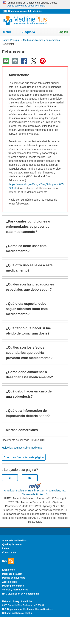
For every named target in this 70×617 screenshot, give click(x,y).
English (63, 31)
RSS (8, 561)
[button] (62, 75)
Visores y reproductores (15, 589)
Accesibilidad (9, 582)
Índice (5, 548)
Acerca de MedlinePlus (14, 540)
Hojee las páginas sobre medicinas (22, 447)
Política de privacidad (13, 578)
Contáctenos (9, 552)
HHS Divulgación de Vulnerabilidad (20, 593)
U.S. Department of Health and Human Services (27, 609)
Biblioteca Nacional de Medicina (25, 11)
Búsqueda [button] (30, 33)
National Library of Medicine (17, 601)
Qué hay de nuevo (11, 544)
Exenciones (8, 570)
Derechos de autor (12, 574)
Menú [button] (9, 32)
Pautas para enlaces (13, 585)
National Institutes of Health (17, 613)
